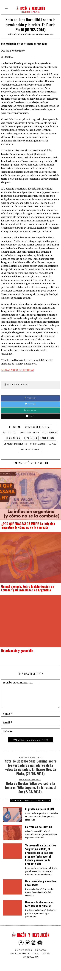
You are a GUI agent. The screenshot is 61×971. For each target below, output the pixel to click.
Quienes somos (23, 950)
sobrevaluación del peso (43, 444)
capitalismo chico (29, 432)
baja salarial (10, 432)
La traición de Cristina (38, 827)
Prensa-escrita (46, 34)
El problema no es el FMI (39, 809)
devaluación (30, 438)
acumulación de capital (37, 427)
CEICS (36, 954)
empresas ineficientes (15, 444)
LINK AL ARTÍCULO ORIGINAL (17, 370)
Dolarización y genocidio (17, 650)
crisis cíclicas (49, 432)
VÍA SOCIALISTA (30, 957)
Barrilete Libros (20, 954)
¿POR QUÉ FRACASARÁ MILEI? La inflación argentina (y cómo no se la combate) (28, 525)
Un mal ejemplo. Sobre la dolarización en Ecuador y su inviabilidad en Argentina (27, 588)
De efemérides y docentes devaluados (40, 883)
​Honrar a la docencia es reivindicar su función (39, 904)
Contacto (40, 950)
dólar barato (48, 438)
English (46, 954)
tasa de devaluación (30, 449)
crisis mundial (13, 438)
